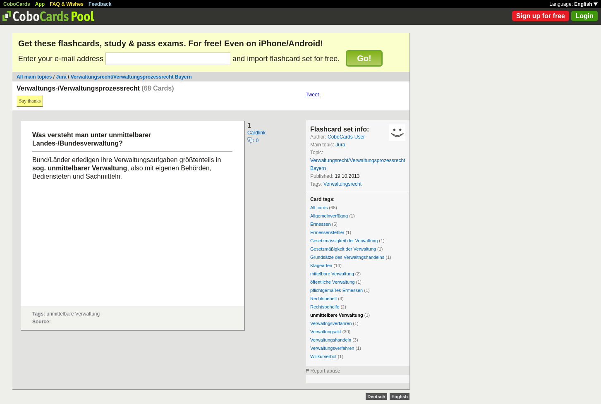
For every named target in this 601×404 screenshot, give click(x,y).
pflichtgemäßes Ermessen (336, 290)
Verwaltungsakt (325, 331)
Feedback (100, 4)
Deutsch (376, 396)
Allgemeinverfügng (329, 215)
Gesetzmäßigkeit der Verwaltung (343, 248)
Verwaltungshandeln (330, 339)
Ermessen (320, 224)
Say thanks (30, 101)
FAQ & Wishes (67, 4)
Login (584, 15)
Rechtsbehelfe (324, 306)
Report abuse (325, 371)
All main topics (34, 77)
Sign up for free (540, 15)
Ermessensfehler (327, 232)
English (586, 4)
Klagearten (321, 265)
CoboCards (16, 4)
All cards (319, 207)
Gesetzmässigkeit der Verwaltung (344, 240)
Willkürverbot (323, 356)
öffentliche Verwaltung (332, 282)
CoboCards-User (346, 137)
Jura (61, 77)
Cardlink (256, 133)
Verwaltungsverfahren (332, 348)
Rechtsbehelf (323, 298)
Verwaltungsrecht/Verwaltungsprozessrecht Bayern (131, 77)
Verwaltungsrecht (342, 184)
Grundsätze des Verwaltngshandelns (347, 257)
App (40, 4)
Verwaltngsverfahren (331, 323)
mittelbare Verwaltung (332, 273)
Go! (364, 58)
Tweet (312, 95)
